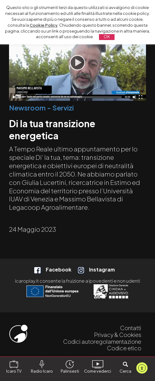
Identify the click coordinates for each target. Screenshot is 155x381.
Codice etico (124, 348)
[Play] (77, 62)
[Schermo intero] (140, 97)
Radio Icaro (42, 367)
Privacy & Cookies (117, 334)
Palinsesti (70, 367)
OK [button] (107, 36)
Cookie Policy (44, 25)
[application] (77, 62)
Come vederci (97, 367)
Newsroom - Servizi (41, 107)
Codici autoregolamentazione (102, 341)
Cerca (125, 367)
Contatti (130, 327)
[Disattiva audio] (134, 97)
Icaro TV (13, 367)
